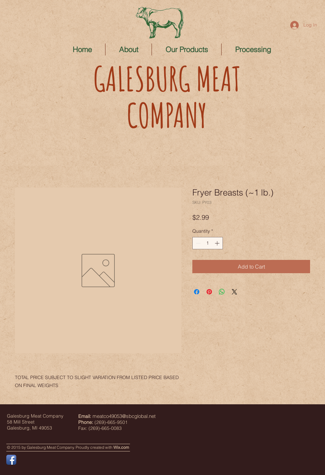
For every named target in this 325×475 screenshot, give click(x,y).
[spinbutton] (208, 243)
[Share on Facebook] (197, 292)
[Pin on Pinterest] (209, 292)
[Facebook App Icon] (11, 460)
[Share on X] (234, 292)
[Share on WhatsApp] (222, 292)
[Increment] (218, 243)
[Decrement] (197, 243)
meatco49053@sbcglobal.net (124, 416)
